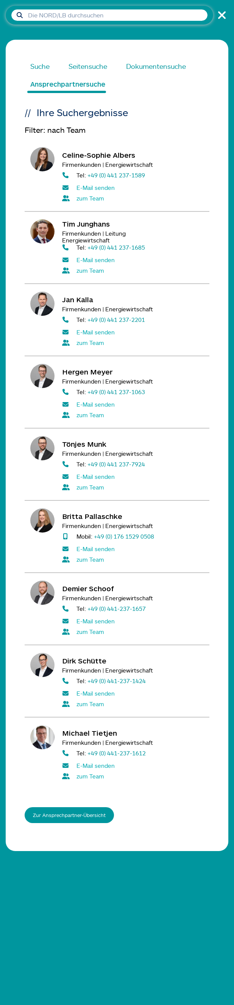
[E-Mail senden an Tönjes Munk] (133, 476)
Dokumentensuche (156, 66)
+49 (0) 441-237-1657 (116, 608)
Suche (40, 66)
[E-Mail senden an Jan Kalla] (133, 332)
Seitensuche (88, 66)
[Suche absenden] (19, 15)
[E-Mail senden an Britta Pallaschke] (133, 549)
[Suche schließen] (220, 15)
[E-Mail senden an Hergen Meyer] (133, 404)
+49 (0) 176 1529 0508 (124, 536)
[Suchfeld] (109, 15)
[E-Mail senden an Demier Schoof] (133, 621)
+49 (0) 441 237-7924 (116, 464)
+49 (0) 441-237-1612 (116, 752)
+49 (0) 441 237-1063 (116, 391)
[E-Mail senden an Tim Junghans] (133, 260)
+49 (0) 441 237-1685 (116, 247)
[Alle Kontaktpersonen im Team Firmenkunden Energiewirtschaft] (133, 198)
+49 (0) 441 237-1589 (116, 175)
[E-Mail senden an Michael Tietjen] (133, 765)
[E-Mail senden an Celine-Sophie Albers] (133, 187)
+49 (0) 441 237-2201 (116, 319)
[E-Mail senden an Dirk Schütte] (133, 693)
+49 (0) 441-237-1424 (116, 680)
